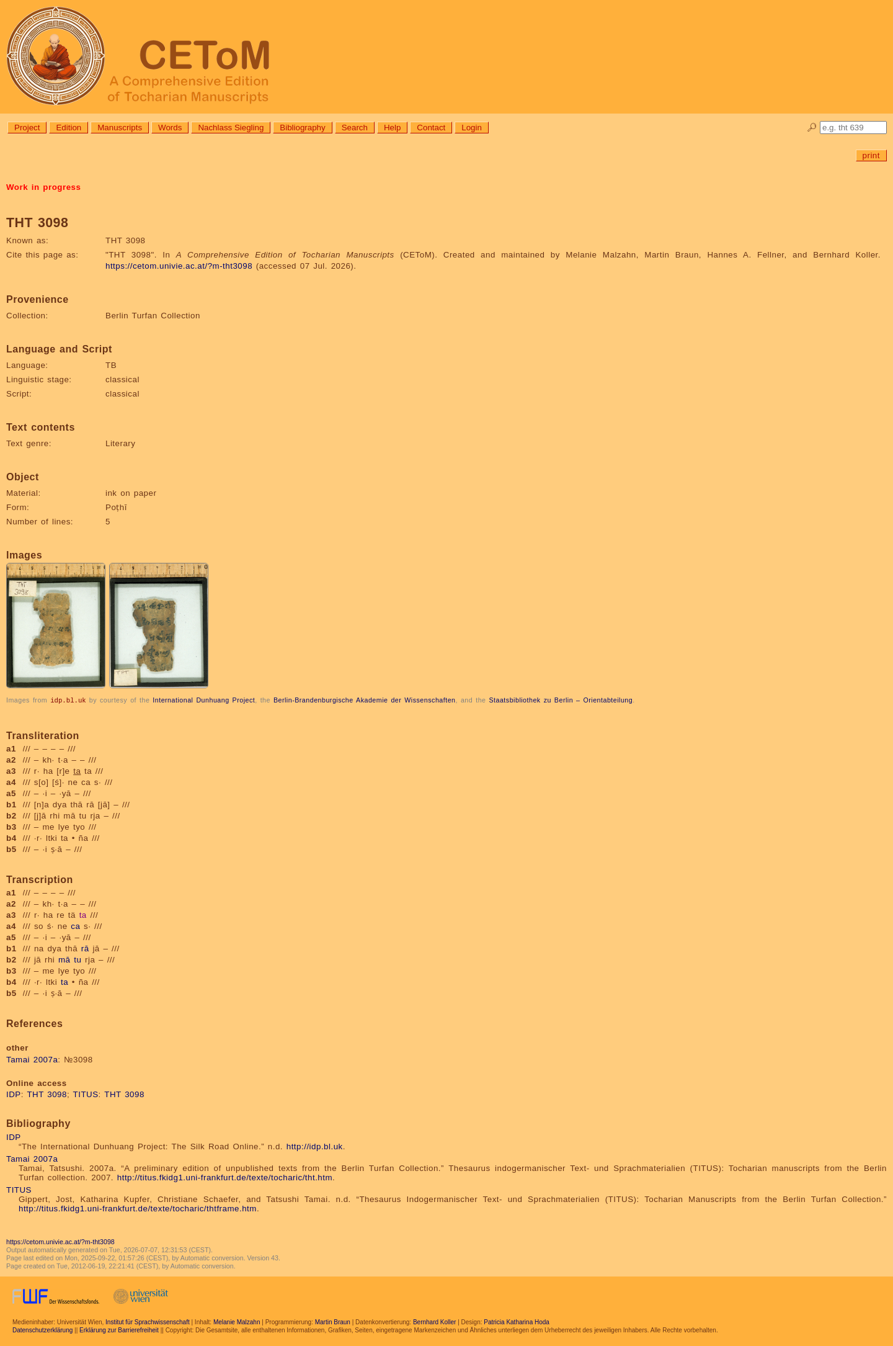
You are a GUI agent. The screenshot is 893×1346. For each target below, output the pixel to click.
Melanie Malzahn (236, 1321)
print (871, 155)
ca (75, 925)
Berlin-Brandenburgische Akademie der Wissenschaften (364, 700)
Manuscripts (119, 127)
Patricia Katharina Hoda (516, 1321)
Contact (431, 127)
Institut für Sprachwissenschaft (147, 1321)
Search (355, 127)
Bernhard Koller (434, 1321)
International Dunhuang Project (204, 700)
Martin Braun (332, 1321)
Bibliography (302, 127)
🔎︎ (812, 127)
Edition (68, 127)
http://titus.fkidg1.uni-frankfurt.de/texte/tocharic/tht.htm (224, 1177)
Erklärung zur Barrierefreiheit (119, 1329)
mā (64, 959)
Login (471, 127)
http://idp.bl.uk (315, 1146)
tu (77, 959)
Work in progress (43, 187)
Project (27, 127)
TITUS (86, 1093)
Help (392, 127)
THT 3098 (47, 1093)
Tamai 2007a (32, 1059)
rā (85, 948)
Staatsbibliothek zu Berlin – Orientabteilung (561, 700)
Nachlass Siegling (231, 127)
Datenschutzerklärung (42, 1329)
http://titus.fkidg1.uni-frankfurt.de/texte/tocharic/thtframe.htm (138, 1208)
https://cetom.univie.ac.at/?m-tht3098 (178, 266)
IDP (13, 1093)
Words (170, 127)
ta (83, 914)
